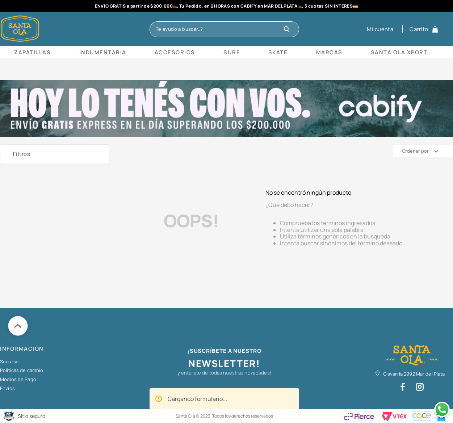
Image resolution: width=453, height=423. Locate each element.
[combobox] (224, 29)
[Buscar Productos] (288, 29)
